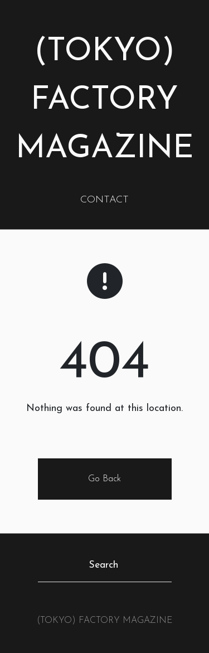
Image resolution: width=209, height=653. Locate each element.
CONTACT (104, 200)
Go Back (104, 479)
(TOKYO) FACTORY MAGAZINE (105, 101)
